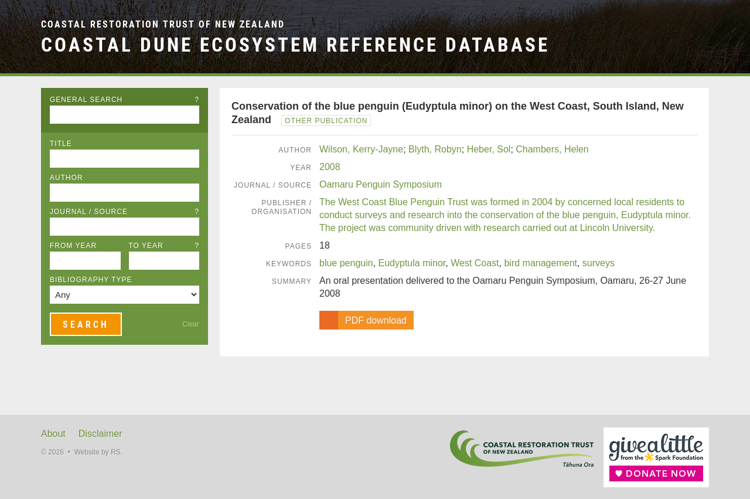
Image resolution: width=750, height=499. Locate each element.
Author (66, 178)
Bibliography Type (91, 280)
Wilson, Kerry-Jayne (361, 149)
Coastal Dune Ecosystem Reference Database (295, 44)
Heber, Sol (489, 149)
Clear (190, 324)
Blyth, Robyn (435, 149)
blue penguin (346, 263)
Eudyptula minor (412, 263)
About (53, 434)
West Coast (475, 263)
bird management (540, 263)
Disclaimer (100, 434)
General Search (124, 100)
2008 (329, 167)
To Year (164, 246)
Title (61, 144)
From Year (73, 246)
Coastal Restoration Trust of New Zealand (163, 24)
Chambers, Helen (552, 149)
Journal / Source (124, 212)
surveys (598, 263)
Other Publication (326, 121)
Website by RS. (98, 452)
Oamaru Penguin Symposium (380, 184)
